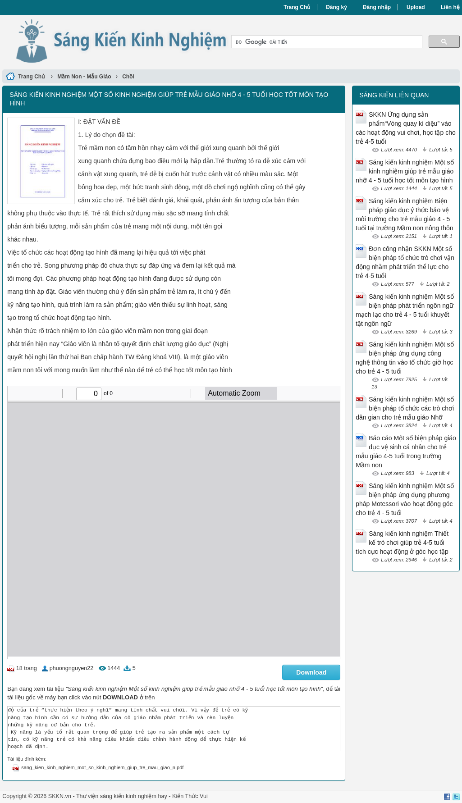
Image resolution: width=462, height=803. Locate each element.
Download (311, 672)
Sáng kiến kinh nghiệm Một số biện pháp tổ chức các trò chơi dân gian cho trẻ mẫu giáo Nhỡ (405, 408)
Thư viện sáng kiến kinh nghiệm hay (121, 796)
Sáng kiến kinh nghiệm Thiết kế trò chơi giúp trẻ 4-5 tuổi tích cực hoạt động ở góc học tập (402, 542)
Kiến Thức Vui (190, 796)
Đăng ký (336, 7)
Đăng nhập (377, 7)
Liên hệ (450, 7)
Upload (416, 7)
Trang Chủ (297, 7)
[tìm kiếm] (326, 42)
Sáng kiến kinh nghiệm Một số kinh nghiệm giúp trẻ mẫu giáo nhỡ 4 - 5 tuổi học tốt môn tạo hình (404, 171)
